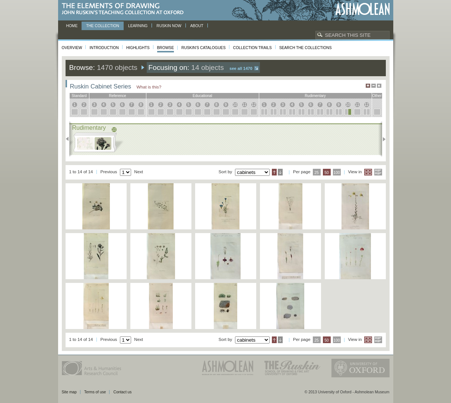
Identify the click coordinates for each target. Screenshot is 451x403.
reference (117, 96)
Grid (368, 172)
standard (79, 96)
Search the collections (305, 48)
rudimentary (315, 96)
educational (202, 96)
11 (244, 105)
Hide (379, 86)
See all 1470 (240, 68)
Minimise (373, 86)
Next (382, 139)
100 (336, 173)
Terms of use (95, 392)
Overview (72, 48)
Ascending (274, 172)
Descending (280, 172)
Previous (69, 139)
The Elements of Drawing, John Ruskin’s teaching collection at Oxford (125, 9)
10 (235, 105)
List (378, 172)
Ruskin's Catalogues (203, 48)
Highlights (138, 48)
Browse (165, 48)
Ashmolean (363, 9)
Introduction (103, 48)
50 (326, 173)
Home (72, 26)
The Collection (102, 26)
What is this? (149, 86)
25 (316, 173)
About (196, 26)
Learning (137, 26)
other (376, 96)
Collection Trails (252, 48)
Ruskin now (168, 26)
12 (253, 105)
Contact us (122, 392)
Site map (69, 392)
